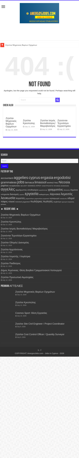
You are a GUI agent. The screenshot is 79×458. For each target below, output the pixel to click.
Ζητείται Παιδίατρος (11, 263)
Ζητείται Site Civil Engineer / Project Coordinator (40, 323)
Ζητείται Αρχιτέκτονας (12, 249)
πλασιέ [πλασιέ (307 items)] (11, 202)
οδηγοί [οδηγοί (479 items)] (70, 198)
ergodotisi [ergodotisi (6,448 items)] (62, 177)
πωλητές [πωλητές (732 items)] (48, 201)
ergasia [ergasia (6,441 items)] (47, 177)
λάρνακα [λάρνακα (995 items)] (55, 194)
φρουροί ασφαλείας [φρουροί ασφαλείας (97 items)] (68, 202)
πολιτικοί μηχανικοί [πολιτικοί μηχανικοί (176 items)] (22, 202)
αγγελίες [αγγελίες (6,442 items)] (8, 189)
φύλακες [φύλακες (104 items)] (3, 204)
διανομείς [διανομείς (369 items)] (14, 194)
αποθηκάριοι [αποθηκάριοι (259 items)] (32, 190)
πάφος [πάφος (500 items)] (4, 201)
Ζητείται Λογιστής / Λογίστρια (15, 256)
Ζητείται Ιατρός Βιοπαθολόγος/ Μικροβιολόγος (47, 123)
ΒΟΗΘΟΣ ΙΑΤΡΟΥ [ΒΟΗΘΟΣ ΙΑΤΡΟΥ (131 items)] (34, 186)
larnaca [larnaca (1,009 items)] (29, 182)
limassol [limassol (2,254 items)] (40, 182)
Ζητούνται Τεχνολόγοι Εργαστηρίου (64, 123)
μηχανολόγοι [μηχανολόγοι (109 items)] (30, 198)
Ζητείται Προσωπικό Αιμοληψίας (17, 277)
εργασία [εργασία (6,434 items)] (31, 193)
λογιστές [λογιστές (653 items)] (20, 198)
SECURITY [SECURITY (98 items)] (24, 186)
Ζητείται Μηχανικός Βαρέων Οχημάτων (21, 45)
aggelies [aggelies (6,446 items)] (21, 177)
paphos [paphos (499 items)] (5, 185)
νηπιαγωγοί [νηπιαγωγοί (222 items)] (54, 198)
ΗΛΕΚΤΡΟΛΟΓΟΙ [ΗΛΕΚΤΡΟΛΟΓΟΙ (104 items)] (47, 186)
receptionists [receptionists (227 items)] (14, 186)
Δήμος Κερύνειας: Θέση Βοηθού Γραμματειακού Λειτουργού (31, 270)
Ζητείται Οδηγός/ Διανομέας (15, 242)
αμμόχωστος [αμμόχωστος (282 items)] (21, 190)
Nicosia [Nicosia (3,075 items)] (64, 182)
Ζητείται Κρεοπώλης (29, 122)
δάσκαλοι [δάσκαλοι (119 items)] (67, 190)
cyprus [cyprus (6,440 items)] (34, 177)
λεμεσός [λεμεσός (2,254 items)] (67, 194)
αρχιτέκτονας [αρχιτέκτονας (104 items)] (43, 190)
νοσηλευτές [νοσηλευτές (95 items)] (63, 198)
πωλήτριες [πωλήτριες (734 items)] (36, 201)
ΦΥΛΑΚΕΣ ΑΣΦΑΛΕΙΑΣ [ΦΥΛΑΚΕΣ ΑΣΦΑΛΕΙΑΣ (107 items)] (61, 186)
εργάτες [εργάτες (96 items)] (21, 194)
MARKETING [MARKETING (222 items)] (52, 183)
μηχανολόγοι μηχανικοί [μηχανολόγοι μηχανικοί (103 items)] (41, 198)
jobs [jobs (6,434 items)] (20, 182)
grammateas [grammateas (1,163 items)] (9, 182)
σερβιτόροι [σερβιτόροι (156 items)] (57, 202)
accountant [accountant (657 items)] (7, 178)
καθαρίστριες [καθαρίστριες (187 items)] (44, 194)
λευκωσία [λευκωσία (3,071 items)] (8, 198)
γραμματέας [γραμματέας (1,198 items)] (55, 189)
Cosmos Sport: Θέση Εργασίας (31, 313)
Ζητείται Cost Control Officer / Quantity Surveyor (40, 334)
